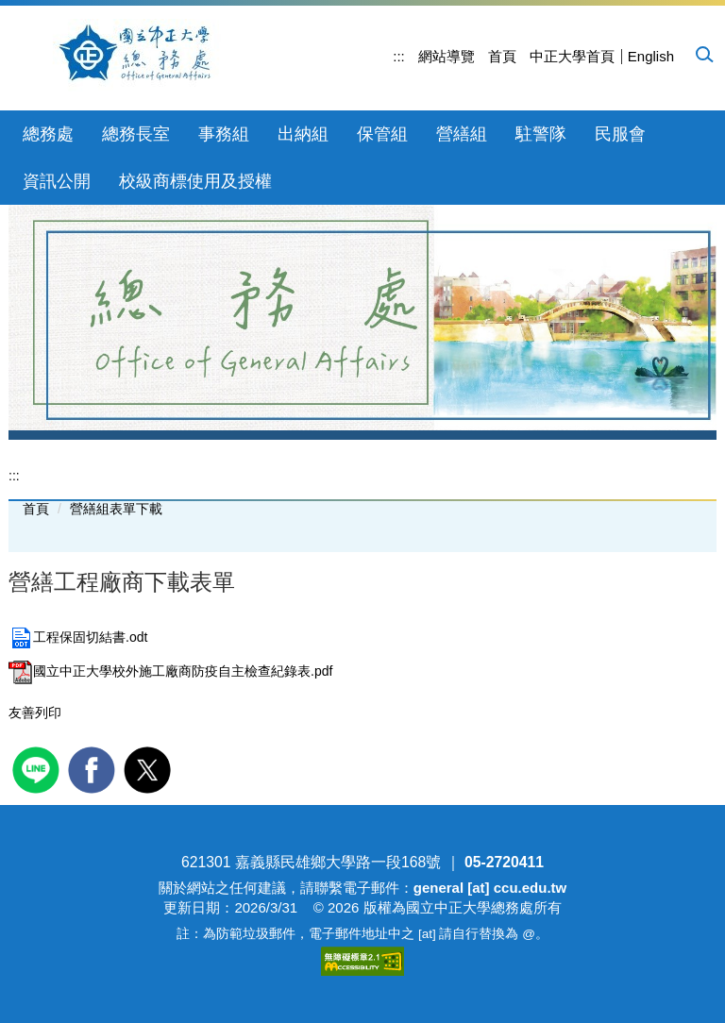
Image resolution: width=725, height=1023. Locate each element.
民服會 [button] (620, 134)
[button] (703, 54)
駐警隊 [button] (540, 134)
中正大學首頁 (572, 56)
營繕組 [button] (461, 134)
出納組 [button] (303, 134)
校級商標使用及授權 (195, 181)
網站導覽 (446, 56)
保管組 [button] (382, 134)
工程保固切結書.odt (77, 637)
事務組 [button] (223, 134)
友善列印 (34, 712)
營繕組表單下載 (116, 508)
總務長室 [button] (136, 134)
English (651, 56)
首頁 (502, 56)
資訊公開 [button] (57, 181)
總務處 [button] (48, 134)
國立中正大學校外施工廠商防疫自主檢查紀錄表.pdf (170, 671)
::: (399, 56)
